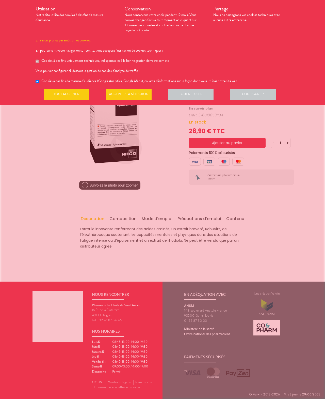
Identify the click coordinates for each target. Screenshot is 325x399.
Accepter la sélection (131, 95)
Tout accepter (67, 95)
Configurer (258, 95)
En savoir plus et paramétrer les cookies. (63, 40)
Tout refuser (194, 95)
